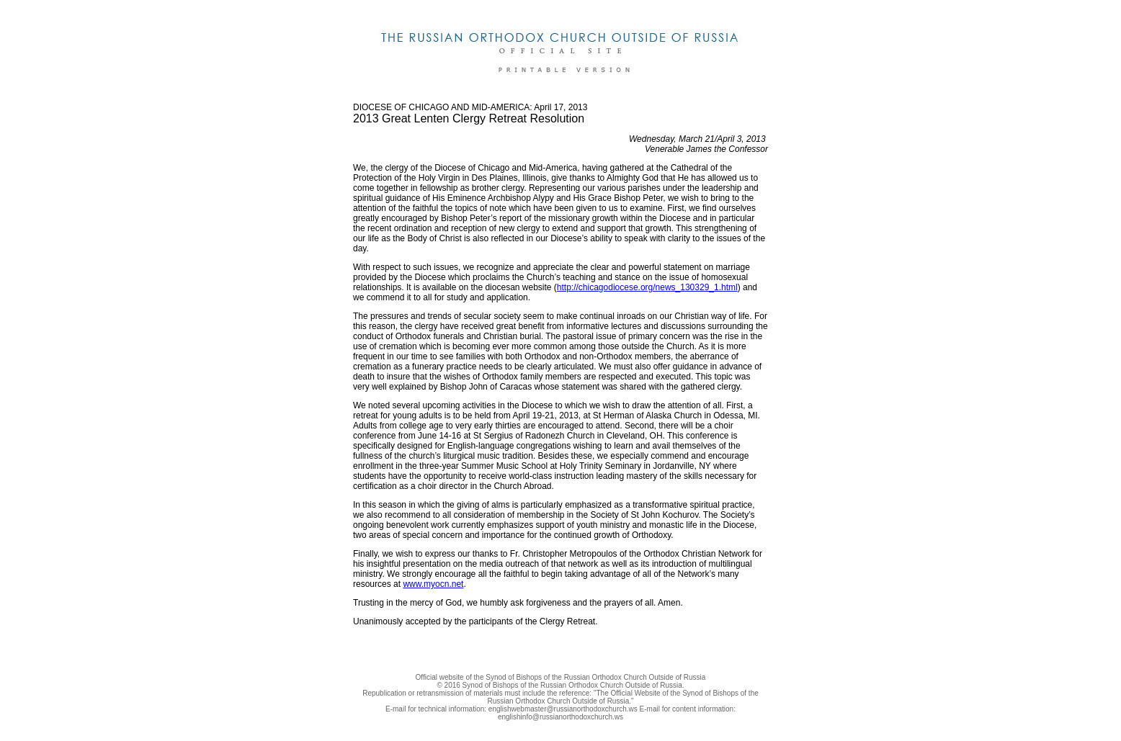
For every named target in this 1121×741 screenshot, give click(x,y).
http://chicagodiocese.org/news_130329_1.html (647, 287)
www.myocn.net (433, 584)
